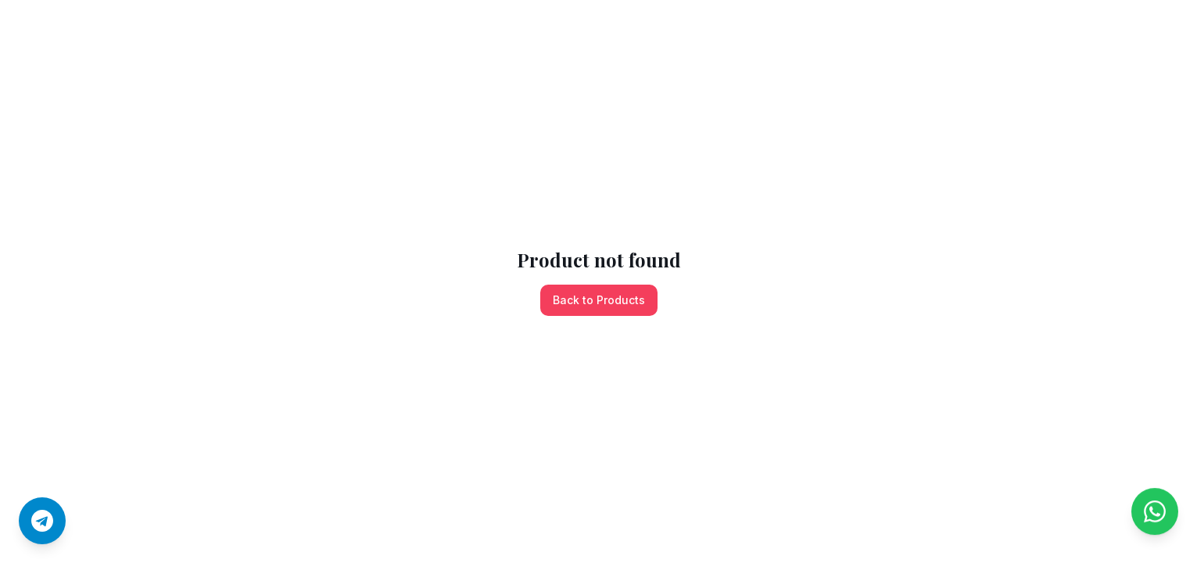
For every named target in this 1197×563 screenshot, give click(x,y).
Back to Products (599, 300)
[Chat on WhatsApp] (1154, 520)
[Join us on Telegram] (42, 520)
